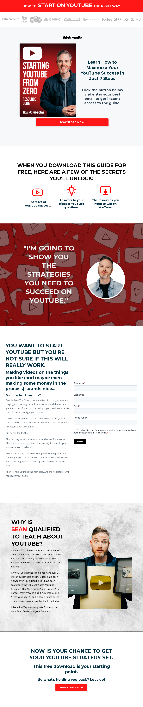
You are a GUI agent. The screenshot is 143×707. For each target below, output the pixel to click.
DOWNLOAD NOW (72, 122)
